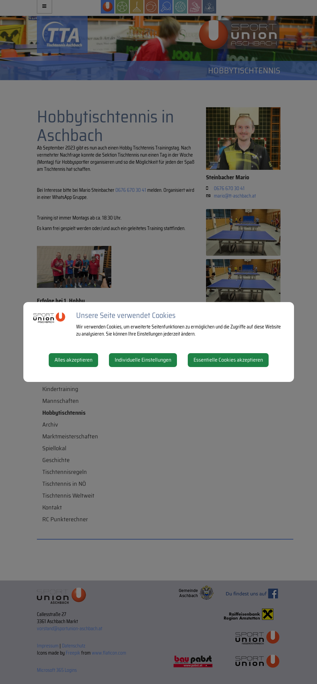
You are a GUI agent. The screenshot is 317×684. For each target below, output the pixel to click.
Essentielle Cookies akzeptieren (228, 360)
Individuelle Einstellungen (143, 360)
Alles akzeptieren (73, 360)
